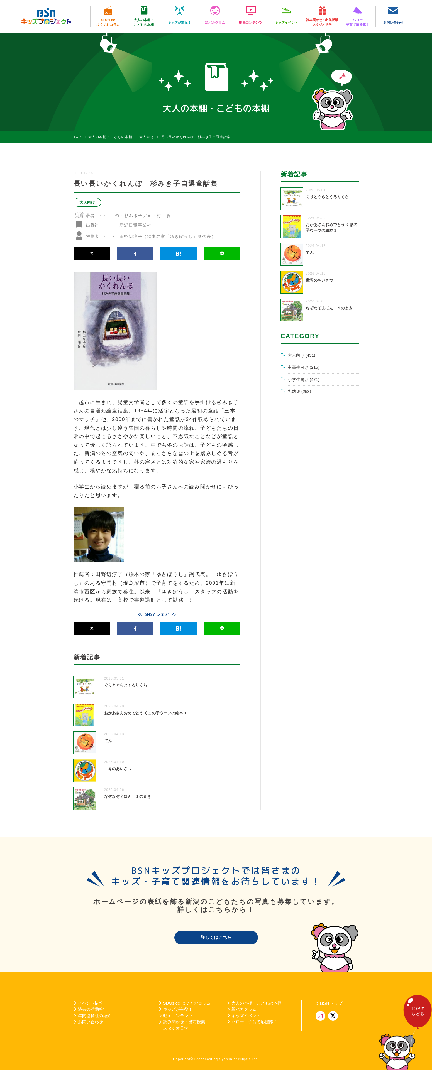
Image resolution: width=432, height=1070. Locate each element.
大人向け (87, 202)
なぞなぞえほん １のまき (127, 796)
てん (108, 741)
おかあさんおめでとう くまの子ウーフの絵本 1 (145, 713)
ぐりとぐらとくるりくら (125, 685)
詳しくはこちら (216, 937)
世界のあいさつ (117, 768)
